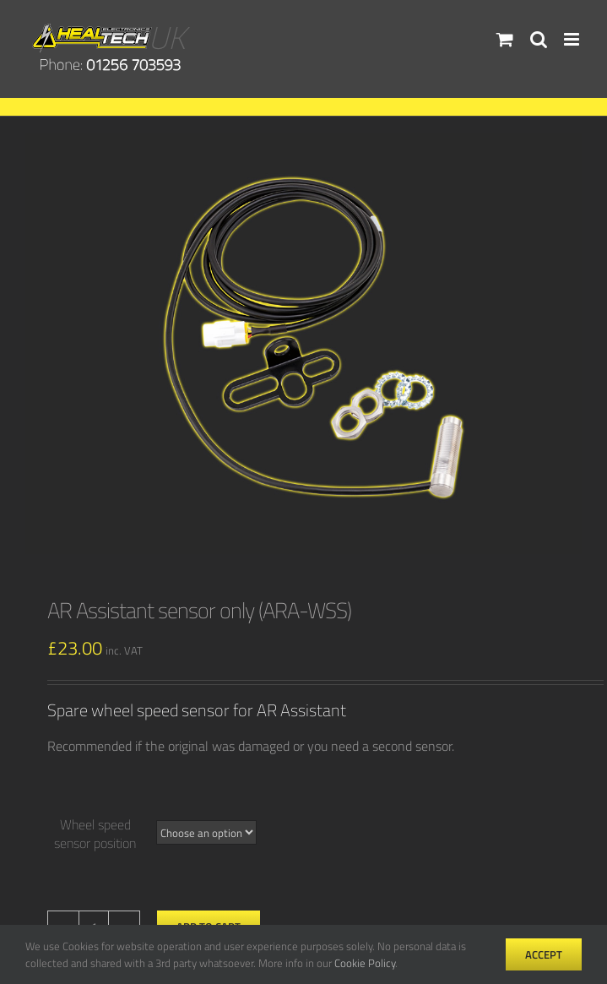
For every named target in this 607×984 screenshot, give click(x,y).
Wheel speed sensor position (95, 833)
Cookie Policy (364, 962)
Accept (543, 954)
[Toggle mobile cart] (504, 39)
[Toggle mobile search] (538, 39)
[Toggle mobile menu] (573, 39)
